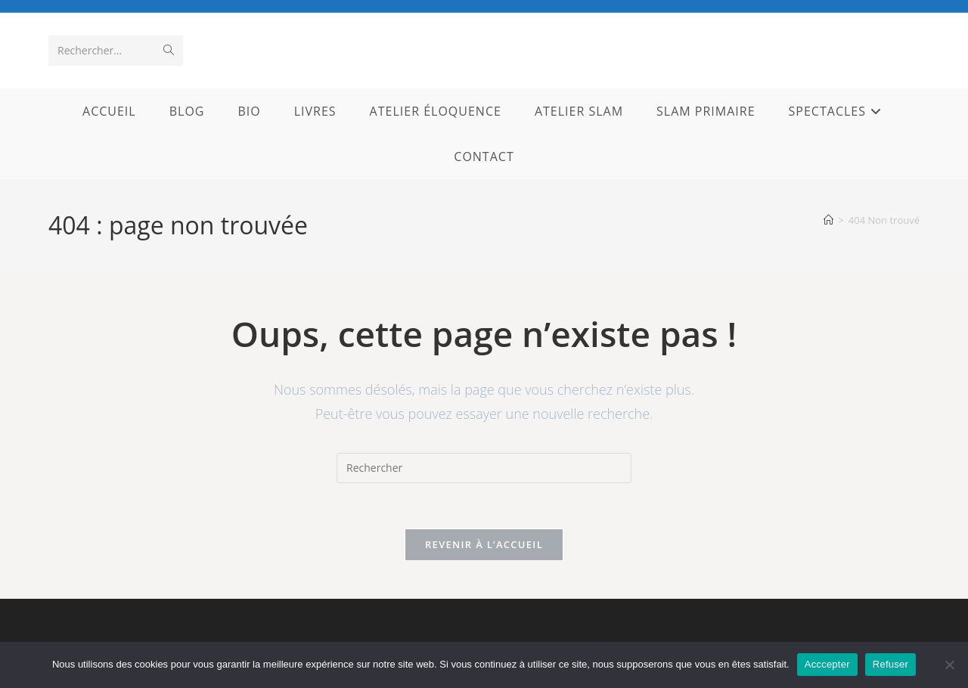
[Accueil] (828, 220)
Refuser (890, 664)
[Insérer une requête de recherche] (484, 468)
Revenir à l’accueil (484, 544)
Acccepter (827, 664)
